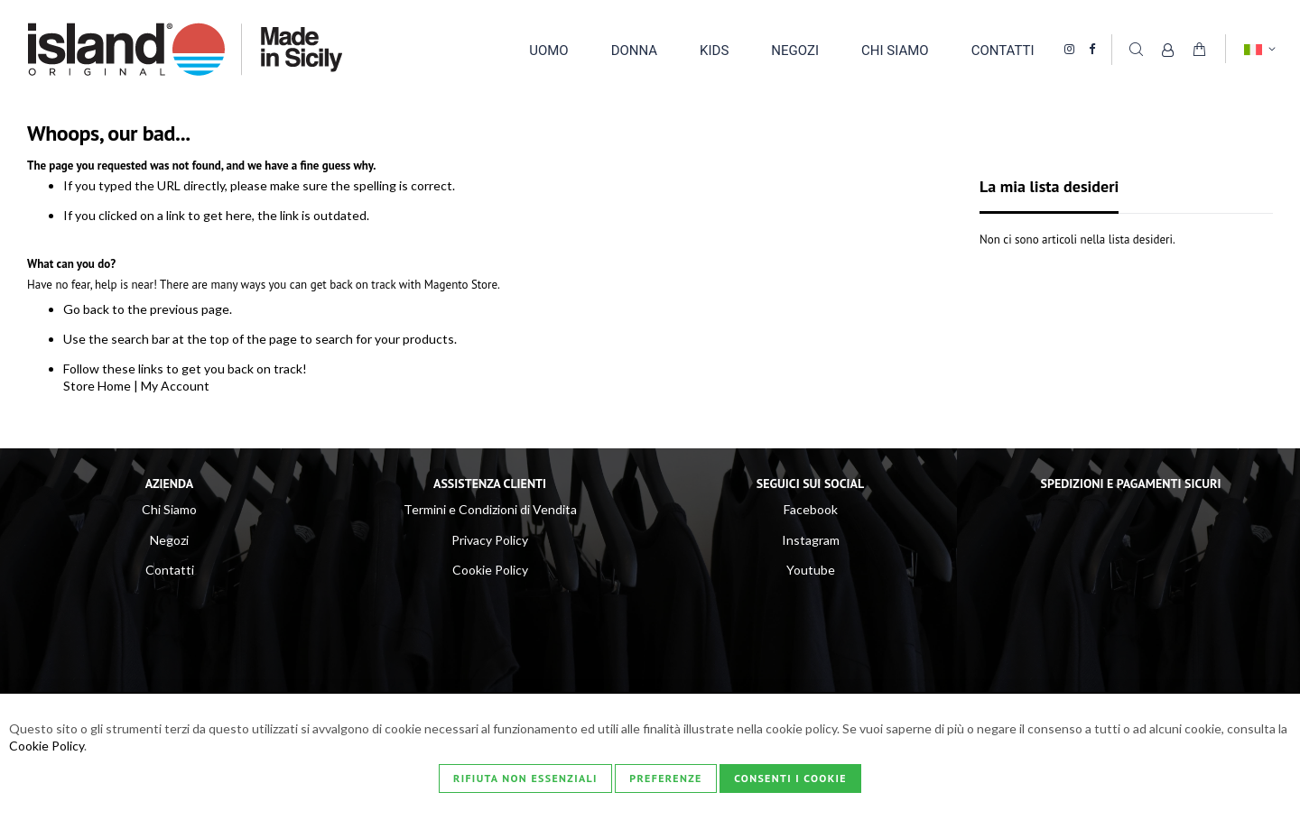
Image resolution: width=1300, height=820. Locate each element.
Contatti (169, 569)
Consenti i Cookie (790, 778)
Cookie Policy (490, 569)
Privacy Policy (489, 540)
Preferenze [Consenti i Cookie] (665, 778)
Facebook (811, 509)
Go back (86, 309)
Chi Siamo (169, 509)
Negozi (169, 540)
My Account (175, 385)
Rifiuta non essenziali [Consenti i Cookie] (525, 778)
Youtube (810, 569)
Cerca (1135, 48)
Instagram (811, 540)
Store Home (97, 385)
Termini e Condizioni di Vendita (490, 509)
